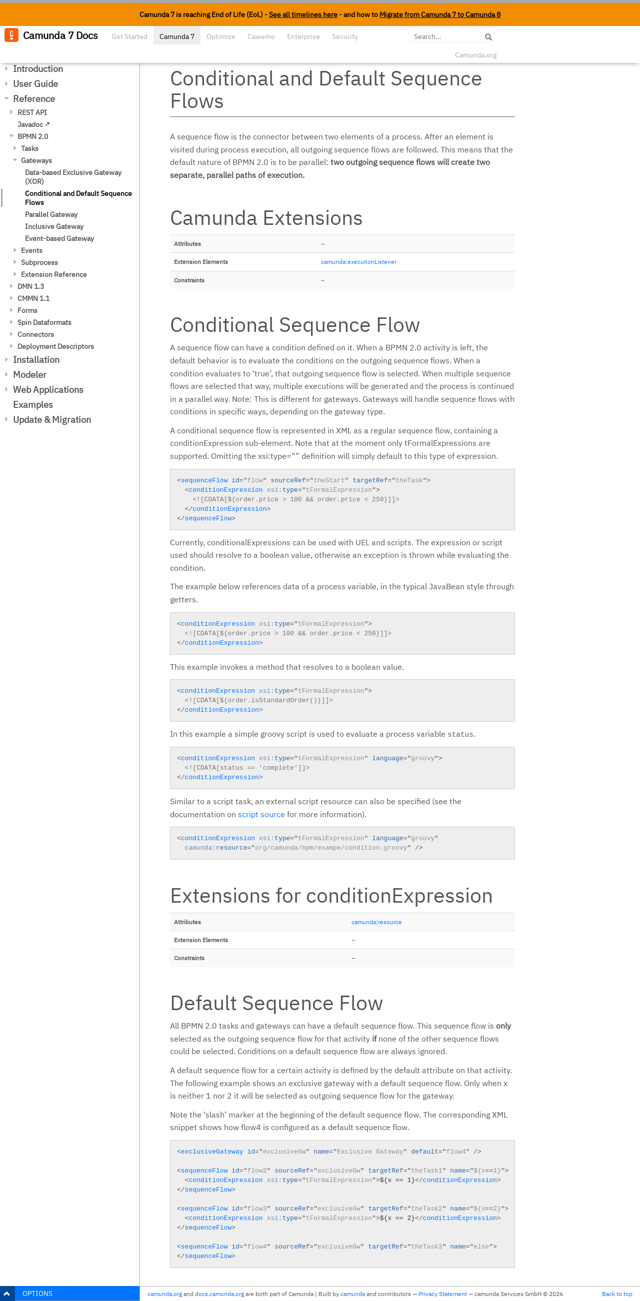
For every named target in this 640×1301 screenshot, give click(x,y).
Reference (34, 98)
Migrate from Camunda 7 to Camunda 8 (440, 14)
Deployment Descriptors (56, 346)
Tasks (29, 148)
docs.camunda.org (219, 1294)
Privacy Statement (442, 1294)
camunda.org (165, 1294)
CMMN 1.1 (34, 298)
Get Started (130, 36)
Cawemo (261, 36)
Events (31, 250)
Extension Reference (54, 274)
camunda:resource (377, 922)
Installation (36, 359)
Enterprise (303, 36)
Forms (28, 310)
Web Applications (48, 389)
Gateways (36, 160)
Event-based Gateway (59, 238)
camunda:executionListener (358, 261)
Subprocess (39, 262)
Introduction (38, 68)
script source (261, 814)
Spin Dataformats (45, 322)
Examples (33, 404)
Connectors (36, 334)
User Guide (35, 83)
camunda (352, 1294)
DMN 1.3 (31, 286)
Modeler (29, 374)
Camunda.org (475, 54)
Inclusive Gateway (54, 226)
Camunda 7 (177, 36)
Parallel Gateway (51, 214)
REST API (32, 112)
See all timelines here (303, 14)
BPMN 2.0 (33, 136)
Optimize (221, 36)
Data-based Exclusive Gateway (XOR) (73, 177)
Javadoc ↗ (34, 124)
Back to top (617, 1294)
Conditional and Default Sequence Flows (78, 198)
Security (345, 36)
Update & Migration (52, 419)
